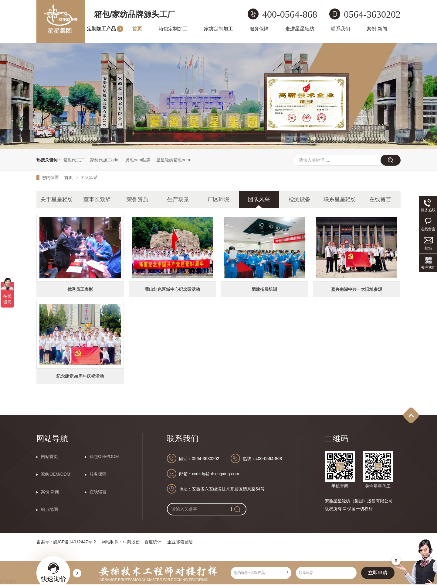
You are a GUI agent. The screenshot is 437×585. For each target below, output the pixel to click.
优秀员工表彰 (80, 289)
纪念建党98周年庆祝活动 (80, 376)
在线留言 (380, 199)
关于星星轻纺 (56, 199)
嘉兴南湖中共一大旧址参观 (356, 289)
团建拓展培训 (264, 289)
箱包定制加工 (173, 28)
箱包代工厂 (73, 159)
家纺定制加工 (218, 28)
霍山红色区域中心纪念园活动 (172, 289)
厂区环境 (218, 199)
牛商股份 (131, 541)
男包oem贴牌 (138, 159)
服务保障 (259, 28)
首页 (137, 28)
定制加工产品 (101, 28)
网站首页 (49, 456)
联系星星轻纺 (340, 199)
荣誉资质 (137, 199)
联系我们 (340, 28)
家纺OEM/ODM (55, 474)
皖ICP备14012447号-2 (74, 541)
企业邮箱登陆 (180, 541)
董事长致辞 (97, 199)
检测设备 (299, 199)
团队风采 (88, 177)
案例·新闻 (377, 28)
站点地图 (49, 509)
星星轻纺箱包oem (173, 159)
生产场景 (178, 199)
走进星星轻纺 (299, 28)
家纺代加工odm (105, 159)
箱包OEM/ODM (104, 456)
